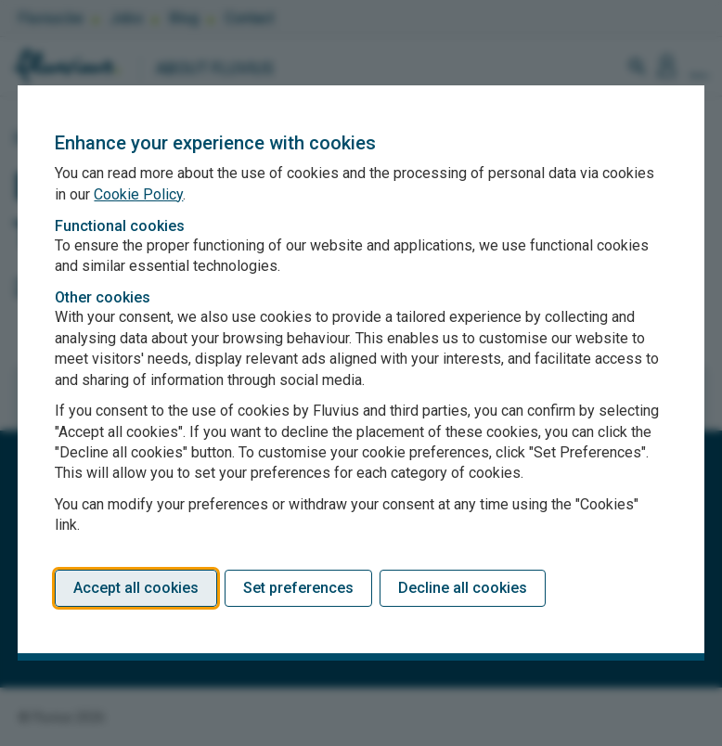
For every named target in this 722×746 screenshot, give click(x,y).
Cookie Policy (138, 194)
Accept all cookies (136, 588)
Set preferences (298, 588)
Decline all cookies (462, 588)
